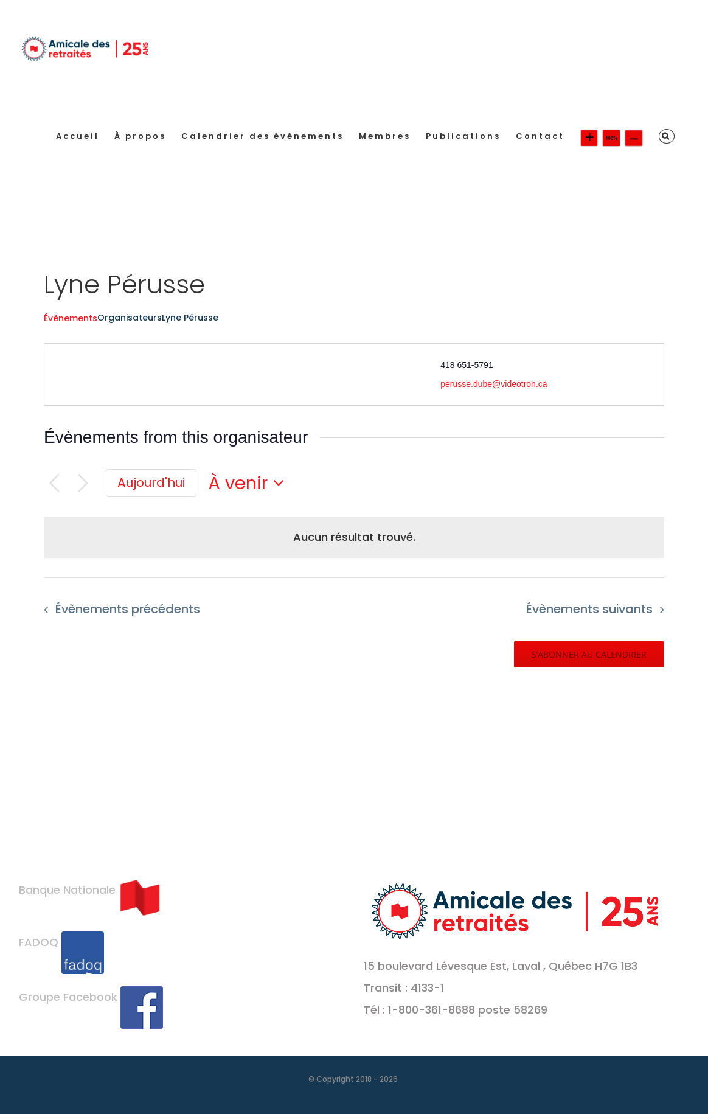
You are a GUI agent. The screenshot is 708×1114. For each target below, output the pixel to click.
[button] (667, 136)
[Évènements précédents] (54, 483)
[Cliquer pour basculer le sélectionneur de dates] (250, 483)
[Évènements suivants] (83, 483)
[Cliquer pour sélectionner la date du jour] (151, 483)
